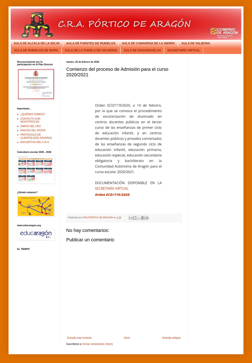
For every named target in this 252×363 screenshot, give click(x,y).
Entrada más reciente (79, 337)
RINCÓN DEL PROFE (32, 130)
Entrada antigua (171, 337)
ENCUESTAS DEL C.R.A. (35, 142)
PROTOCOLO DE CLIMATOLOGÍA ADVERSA (36, 136)
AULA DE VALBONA (195, 43)
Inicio (127, 337)
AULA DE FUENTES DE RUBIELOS (91, 43)
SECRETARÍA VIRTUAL (183, 50)
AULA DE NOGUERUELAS (142, 50)
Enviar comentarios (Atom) (97, 344)
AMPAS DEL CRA (30, 126)
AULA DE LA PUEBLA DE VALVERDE (91, 50)
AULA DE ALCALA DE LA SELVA (37, 43)
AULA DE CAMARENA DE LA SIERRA (148, 43)
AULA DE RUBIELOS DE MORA (36, 50)
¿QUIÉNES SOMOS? (32, 114)
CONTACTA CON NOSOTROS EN (30, 120)
